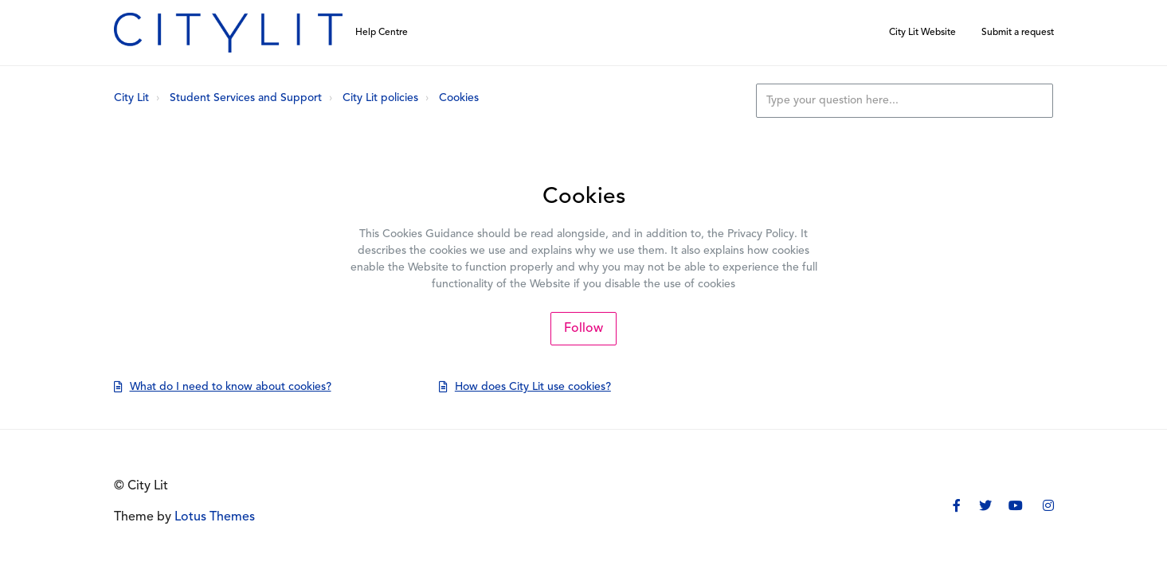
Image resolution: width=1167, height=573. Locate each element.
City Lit (131, 98)
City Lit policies (380, 98)
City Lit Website (922, 32)
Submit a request (1017, 32)
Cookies (459, 98)
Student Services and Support (246, 98)
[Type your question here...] (904, 101)
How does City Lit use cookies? (533, 387)
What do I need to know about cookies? (230, 387)
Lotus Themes (214, 517)
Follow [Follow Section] (583, 328)
